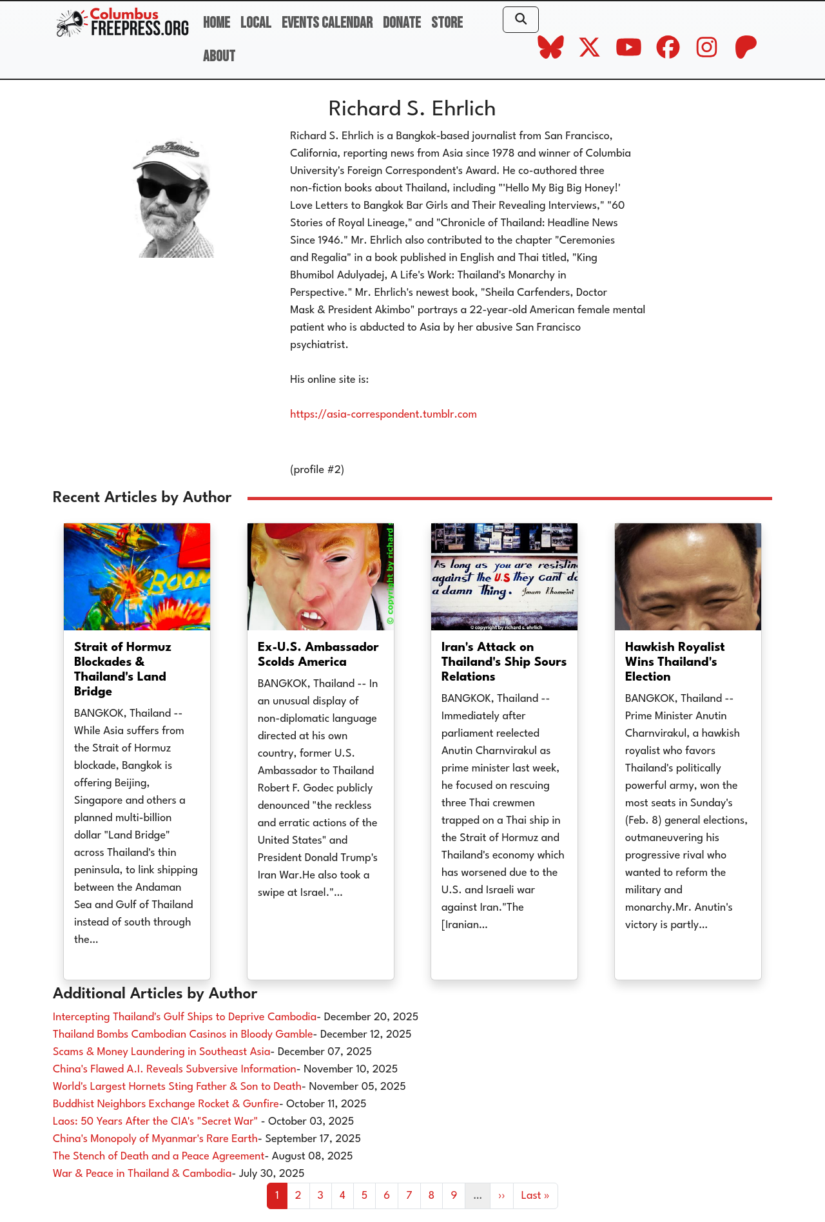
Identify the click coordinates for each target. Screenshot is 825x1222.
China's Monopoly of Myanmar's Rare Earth (155, 1139)
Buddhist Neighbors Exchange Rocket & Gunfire (166, 1104)
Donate (402, 23)
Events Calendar (327, 23)
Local (255, 23)
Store (447, 23)
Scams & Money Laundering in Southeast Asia (162, 1052)
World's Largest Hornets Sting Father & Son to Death (177, 1086)
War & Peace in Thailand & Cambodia (142, 1174)
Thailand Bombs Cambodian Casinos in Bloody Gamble (183, 1034)
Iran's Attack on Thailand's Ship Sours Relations (504, 662)
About (219, 56)
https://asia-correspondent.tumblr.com (383, 414)
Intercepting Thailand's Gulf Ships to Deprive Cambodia (184, 1017)
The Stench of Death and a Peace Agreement (158, 1156)
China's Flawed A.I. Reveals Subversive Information (174, 1069)
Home (216, 23)
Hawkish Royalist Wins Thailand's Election (675, 662)
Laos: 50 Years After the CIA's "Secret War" (157, 1121)
